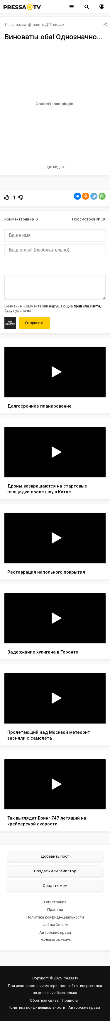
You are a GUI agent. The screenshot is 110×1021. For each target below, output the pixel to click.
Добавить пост (55, 856)
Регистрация (55, 902)
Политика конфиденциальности (55, 917)
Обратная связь (44, 1000)
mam (36, 25)
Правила (55, 909)
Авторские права (55, 932)
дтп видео (55, 167)
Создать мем (55, 885)
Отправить (34, 323)
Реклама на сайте (55, 940)
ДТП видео (54, 25)
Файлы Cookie (55, 925)
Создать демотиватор (55, 870)
